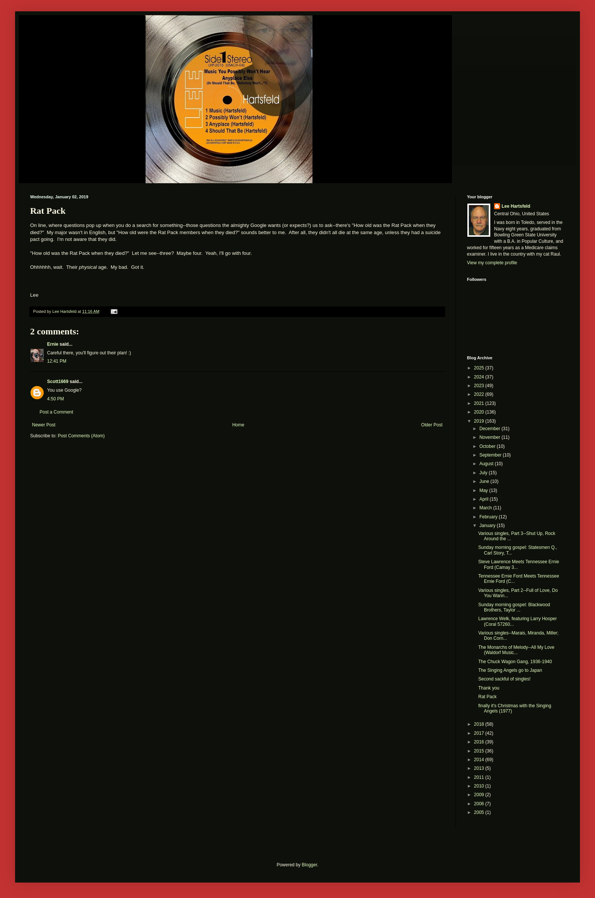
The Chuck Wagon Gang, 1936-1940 (515, 661)
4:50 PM (55, 398)
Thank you (488, 688)
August (487, 463)
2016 (479, 742)
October (488, 446)
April (484, 499)
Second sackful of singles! (504, 679)
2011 (479, 777)
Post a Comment (56, 412)
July (484, 472)
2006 (479, 803)
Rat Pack (487, 696)
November (490, 437)
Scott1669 (58, 381)
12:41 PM (56, 361)
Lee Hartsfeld (516, 206)
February (489, 516)
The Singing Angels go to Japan (510, 670)
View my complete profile (492, 262)
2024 (479, 377)
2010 (479, 786)
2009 (479, 794)
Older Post (431, 425)
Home (238, 425)
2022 (479, 394)
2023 (479, 385)
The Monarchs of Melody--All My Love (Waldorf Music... (516, 650)
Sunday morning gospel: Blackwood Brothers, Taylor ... (514, 607)
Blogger (309, 864)
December (490, 428)
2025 (479, 368)
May (484, 490)
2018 (479, 724)
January (488, 525)
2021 (479, 403)
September (491, 455)
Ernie (52, 344)
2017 (479, 733)
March (486, 507)
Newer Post (43, 425)
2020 (479, 412)
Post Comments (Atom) (81, 435)
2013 (479, 768)
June (484, 481)
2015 (479, 751)
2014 (479, 759)
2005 (479, 812)
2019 (479, 421)
